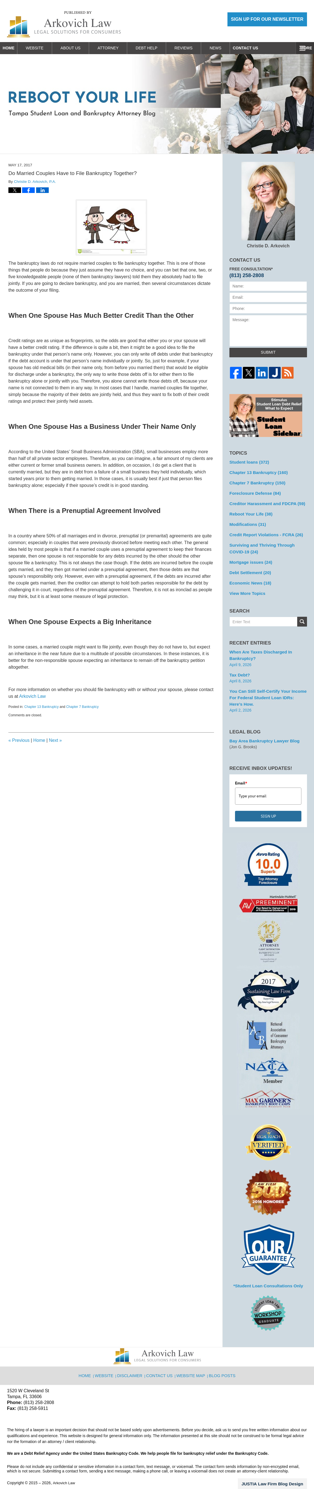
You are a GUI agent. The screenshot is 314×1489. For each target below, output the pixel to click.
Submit (268, 352)
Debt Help (158, 48)
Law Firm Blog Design (280, 1471)
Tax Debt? (238, 665)
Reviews (195, 48)
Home (14, 48)
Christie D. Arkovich (268, 205)
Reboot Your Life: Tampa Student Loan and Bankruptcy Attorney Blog (64, 24)
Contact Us (262, 48)
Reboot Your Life (249, 510)
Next (55, 740)
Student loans (247, 461)
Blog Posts (221, 1360)
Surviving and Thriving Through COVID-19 (266, 543)
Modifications (246, 520)
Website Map (191, 1360)
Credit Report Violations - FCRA (263, 530)
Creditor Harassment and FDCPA (264, 501)
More (302, 48)
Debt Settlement (248, 565)
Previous (19, 740)
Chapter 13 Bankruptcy (41, 707)
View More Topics (245, 585)
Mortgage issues (248, 556)
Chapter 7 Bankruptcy (82, 707)
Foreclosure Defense (252, 491)
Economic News (248, 575)
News (227, 48)
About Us (82, 48)
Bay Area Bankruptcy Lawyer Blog (261, 729)
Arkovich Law (32, 696)
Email (241, 771)
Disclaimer (132, 1360)
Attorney (119, 48)
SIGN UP (268, 804)
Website (46, 48)
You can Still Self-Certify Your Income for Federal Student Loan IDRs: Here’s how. (265, 687)
